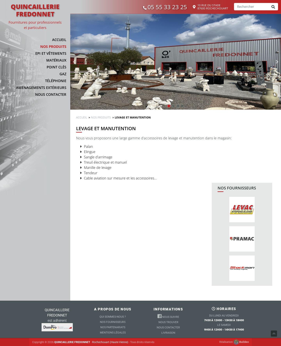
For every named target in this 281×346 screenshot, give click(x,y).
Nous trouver (168, 322)
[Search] (256, 6)
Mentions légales (113, 332)
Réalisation (234, 342)
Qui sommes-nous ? (113, 316)
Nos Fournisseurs (112, 322)
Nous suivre (168, 316)
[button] (38, 46)
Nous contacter (168, 327)
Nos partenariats (112, 327)
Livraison (168, 332)
